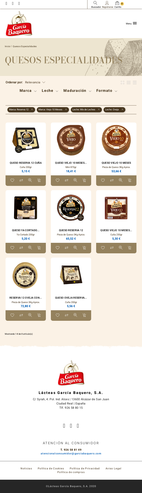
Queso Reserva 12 (71, 230)
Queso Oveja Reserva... (71, 298)
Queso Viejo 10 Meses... (71, 163)
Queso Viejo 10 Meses (116, 163)
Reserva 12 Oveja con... (25, 298)
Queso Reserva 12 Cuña (26, 163)
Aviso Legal (113, 468)
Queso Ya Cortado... (25, 230)
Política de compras (71, 472)
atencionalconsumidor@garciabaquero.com (71, 453)
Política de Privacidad (85, 468)
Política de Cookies (51, 468)
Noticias (26, 468)
